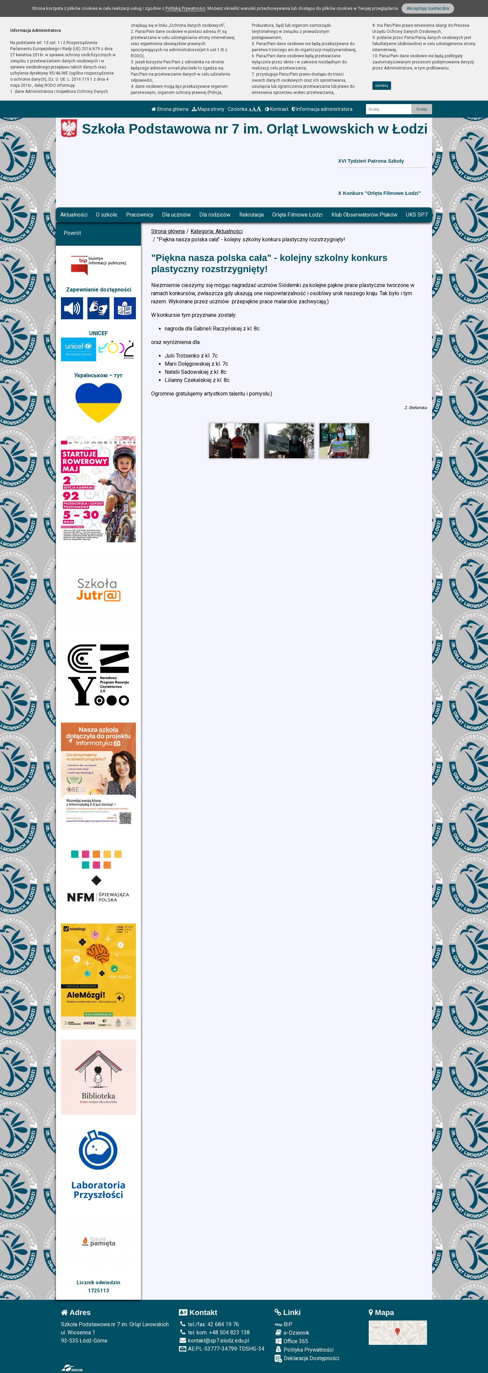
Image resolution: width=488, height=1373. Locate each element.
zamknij (381, 85)
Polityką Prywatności (185, 8)
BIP (283, 1324)
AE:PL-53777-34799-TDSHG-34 (221, 1349)
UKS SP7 (417, 214)
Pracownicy (140, 214)
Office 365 (291, 1341)
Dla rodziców (214, 214)
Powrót (72, 233)
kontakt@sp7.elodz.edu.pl (214, 1340)
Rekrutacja (251, 214)
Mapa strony (208, 109)
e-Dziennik (291, 1332)
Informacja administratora (322, 109)
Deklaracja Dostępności (306, 1358)
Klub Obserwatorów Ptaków (364, 214)
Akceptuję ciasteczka (428, 8)
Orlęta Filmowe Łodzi (297, 214)
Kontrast (276, 109)
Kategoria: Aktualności (216, 231)
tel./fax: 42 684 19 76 (209, 1324)
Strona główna (169, 109)
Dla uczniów (176, 214)
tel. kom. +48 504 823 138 (214, 1332)
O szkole (106, 214)
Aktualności (73, 214)
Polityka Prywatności (303, 1349)
